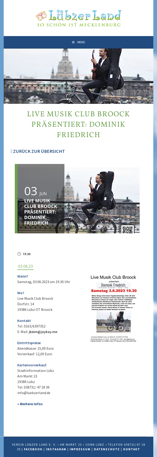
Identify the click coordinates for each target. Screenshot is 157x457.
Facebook (33, 449)
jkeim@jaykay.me (43, 331)
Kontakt (131, 449)
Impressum (80, 449)
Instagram (56, 449)
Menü (81, 42)
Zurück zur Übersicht (38, 151)
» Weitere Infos (30, 403)
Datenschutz (107, 449)
